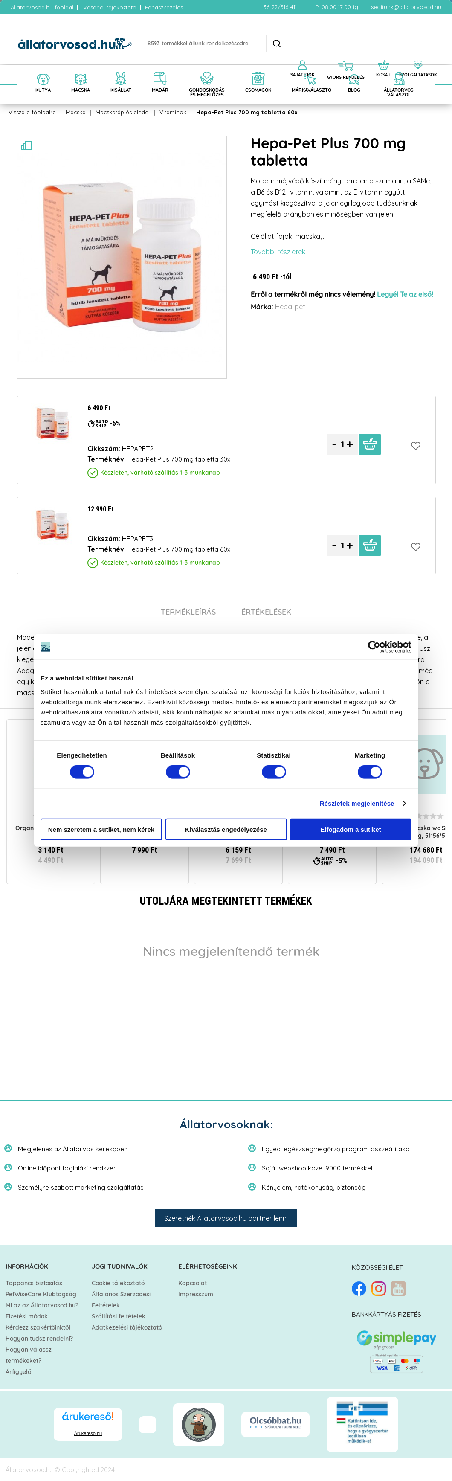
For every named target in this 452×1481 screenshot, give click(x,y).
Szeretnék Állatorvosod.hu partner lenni (226, 1218)
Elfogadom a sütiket (350, 829)
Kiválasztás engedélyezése (226, 829)
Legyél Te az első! (405, 294)
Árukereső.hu (88, 1433)
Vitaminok (172, 112)
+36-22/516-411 (279, 6)
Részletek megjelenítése (357, 803)
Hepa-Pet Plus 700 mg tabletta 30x (178, 459)
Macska (76, 112)
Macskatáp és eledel (123, 112)
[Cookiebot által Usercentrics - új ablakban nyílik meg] (374, 647)
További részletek (278, 251)
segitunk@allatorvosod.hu (406, 6)
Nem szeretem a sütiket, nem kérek (101, 829)
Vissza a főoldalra (32, 112)
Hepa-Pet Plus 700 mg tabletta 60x (246, 112)
